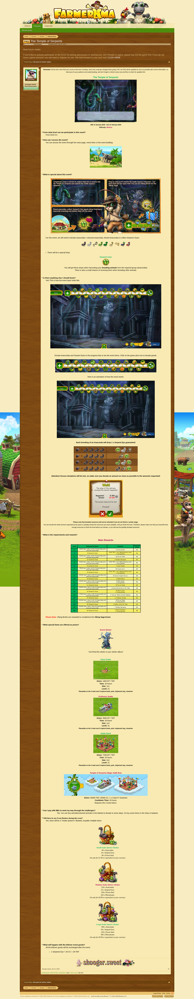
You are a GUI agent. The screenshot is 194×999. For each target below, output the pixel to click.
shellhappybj (45, 973)
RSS (172, 993)
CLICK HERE (114, 57)
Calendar (48, 26)
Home (27, 26)
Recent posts (27, 30)
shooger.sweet (52, 44)
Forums (37, 26)
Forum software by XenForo (37, 996)
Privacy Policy (169, 996)
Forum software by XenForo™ (72, 996)
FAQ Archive (37, 44)
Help (163, 993)
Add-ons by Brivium (109, 996)
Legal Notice (157, 993)
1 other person (73, 973)
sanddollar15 (62, 973)
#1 (168, 969)
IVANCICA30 (54, 973)
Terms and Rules (157, 996)
